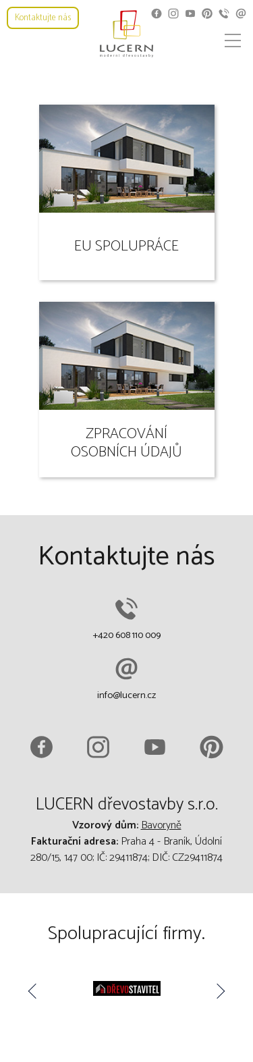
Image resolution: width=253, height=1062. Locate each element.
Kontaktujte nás (43, 18)
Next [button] (219, 991)
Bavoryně (161, 825)
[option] (126, 991)
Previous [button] (33, 991)
